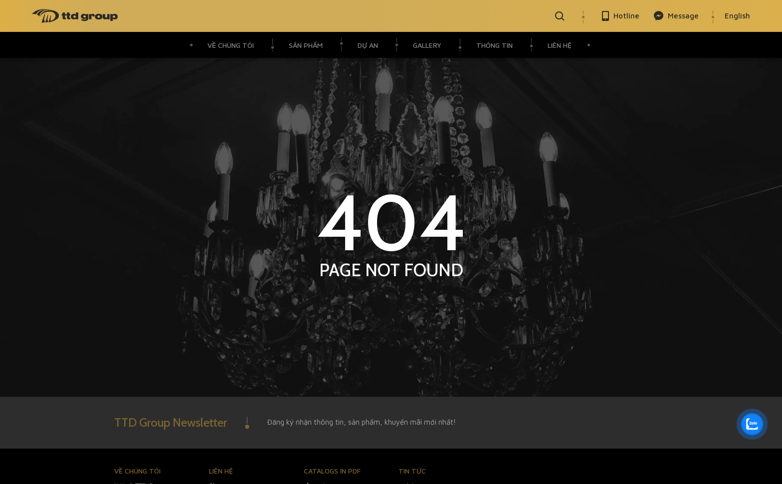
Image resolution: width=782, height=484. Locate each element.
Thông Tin (494, 45)
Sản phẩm (306, 45)
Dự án (368, 45)
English (737, 15)
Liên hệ (560, 45)
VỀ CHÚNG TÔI (230, 45)
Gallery (427, 45)
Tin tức (412, 471)
